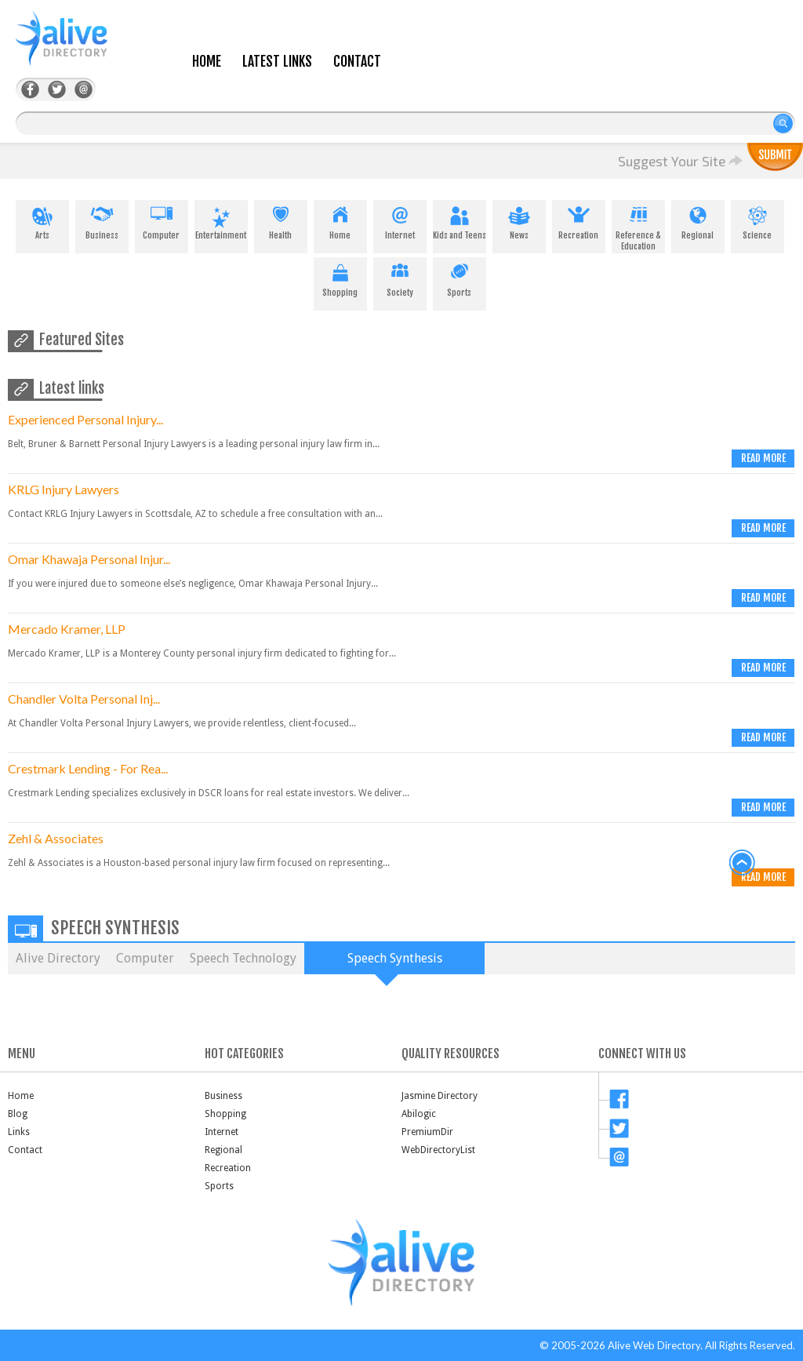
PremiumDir (427, 1131)
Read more (763, 458)
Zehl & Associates (56, 838)
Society (400, 277)
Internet (400, 220)
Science (757, 220)
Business (102, 220)
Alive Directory (58, 958)
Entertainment (221, 220)
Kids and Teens (459, 220)
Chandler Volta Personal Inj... (84, 698)
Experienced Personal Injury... (85, 419)
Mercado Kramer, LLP (66, 628)
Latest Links (277, 61)
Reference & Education (638, 226)
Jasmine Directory (440, 1095)
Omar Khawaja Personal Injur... (89, 558)
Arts (42, 220)
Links (19, 1131)
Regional (698, 220)
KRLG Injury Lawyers (63, 489)
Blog (17, 1113)
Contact (357, 61)
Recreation (578, 220)
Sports (459, 277)
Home (206, 61)
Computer (161, 220)
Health (280, 220)
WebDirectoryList (438, 1149)
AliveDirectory (78, 48)
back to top (742, 863)
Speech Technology (243, 958)
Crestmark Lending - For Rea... (88, 768)
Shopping (340, 277)
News (519, 220)
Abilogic (419, 1113)
